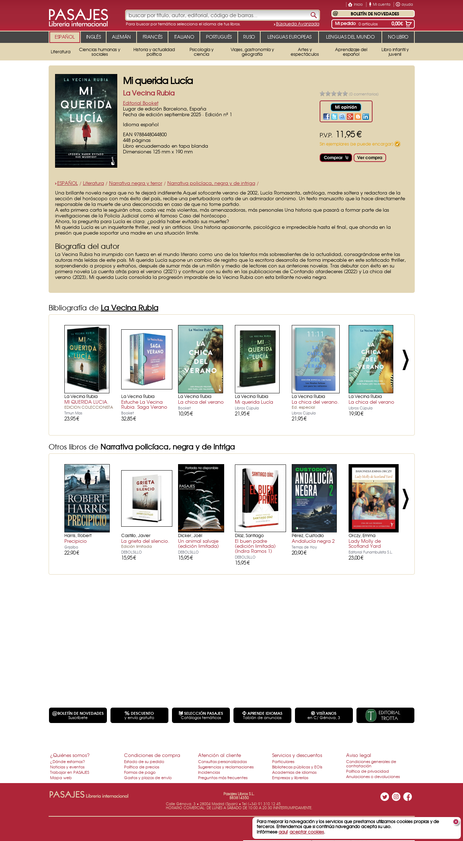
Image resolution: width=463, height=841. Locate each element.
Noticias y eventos (67, 766)
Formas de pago (140, 772)
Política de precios (141, 766)
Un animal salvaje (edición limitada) (198, 543)
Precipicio (75, 540)
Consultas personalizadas (222, 761)
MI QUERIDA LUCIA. (88, 404)
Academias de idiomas (294, 772)
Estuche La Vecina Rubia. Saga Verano (144, 404)
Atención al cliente (219, 755)
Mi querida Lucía (254, 401)
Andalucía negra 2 (313, 540)
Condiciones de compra (152, 755)
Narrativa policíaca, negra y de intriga (211, 182)
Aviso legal (358, 755)
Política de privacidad (367, 771)
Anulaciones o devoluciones (373, 776)
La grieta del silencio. (145, 543)
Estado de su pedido (144, 761)
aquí (283, 831)
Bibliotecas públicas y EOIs (297, 766)
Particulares (283, 761)
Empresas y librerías (290, 777)
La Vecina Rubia (148, 93)
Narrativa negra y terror (135, 182)
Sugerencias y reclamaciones (225, 766)
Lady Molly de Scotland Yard (365, 543)
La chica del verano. (315, 404)
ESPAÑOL (67, 182)
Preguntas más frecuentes (222, 777)
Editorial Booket (140, 102)
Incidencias (209, 772)
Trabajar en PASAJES (69, 772)
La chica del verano (201, 401)
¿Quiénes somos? (70, 755)
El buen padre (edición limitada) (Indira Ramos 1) (255, 545)
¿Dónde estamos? (67, 761)
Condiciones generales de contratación (371, 763)
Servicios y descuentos (297, 755)
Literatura (93, 182)
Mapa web (61, 777)
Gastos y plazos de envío (148, 777)
